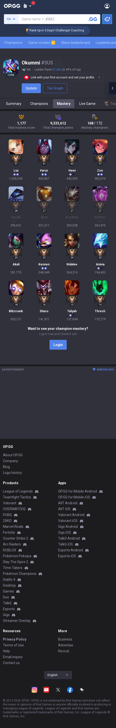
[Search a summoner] (92, 19)
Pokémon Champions (19, 574)
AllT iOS (64, 509)
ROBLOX (9, 550)
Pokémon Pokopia (17, 556)
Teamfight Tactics (17, 497)
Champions (13, 42)
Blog (6, 467)
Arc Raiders (12, 544)
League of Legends (18, 491)
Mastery (63, 104)
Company (10, 461)
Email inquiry (13, 657)
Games (8, 591)
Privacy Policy (14, 639)
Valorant (9, 503)
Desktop (9, 585)
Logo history (12, 473)
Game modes (41, 42)
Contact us (11, 663)
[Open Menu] (107, 6)
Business (65, 639)
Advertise (65, 645)
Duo (6, 597)
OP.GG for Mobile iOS (74, 497)
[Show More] (27, 6)
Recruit (63, 651)
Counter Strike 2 (15, 538)
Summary (13, 104)
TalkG (7, 603)
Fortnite (9, 532)
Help (6, 651)
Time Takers (12, 568)
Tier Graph (55, 88)
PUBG (7, 515)
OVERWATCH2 (14, 509)
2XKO (7, 521)
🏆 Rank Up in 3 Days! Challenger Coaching (61, 30)
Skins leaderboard (75, 42)
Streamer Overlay (17, 621)
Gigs (6, 615)
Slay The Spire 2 (15, 562)
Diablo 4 (9, 579)
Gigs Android (68, 527)
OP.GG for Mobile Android (77, 491)
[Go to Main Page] (12, 6)
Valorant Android (71, 515)
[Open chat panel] (112, 88)
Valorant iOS (68, 521)
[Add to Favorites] (58, 62)
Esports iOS (67, 556)
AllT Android (67, 503)
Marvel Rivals (13, 527)
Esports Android (70, 550)
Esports (9, 609)
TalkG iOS (65, 544)
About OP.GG (13, 455)
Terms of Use (13, 645)
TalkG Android (69, 538)
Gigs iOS (64, 532)
